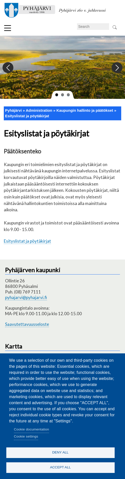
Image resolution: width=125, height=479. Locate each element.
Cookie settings (26, 436)
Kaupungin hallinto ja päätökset (84, 110)
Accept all (60, 467)
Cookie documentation (31, 429)
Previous (8, 68)
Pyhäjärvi (13, 110)
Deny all (60, 452)
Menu (8, 28)
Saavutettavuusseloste (27, 324)
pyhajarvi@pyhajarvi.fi (26, 297)
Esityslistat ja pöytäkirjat (27, 116)
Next (116, 68)
